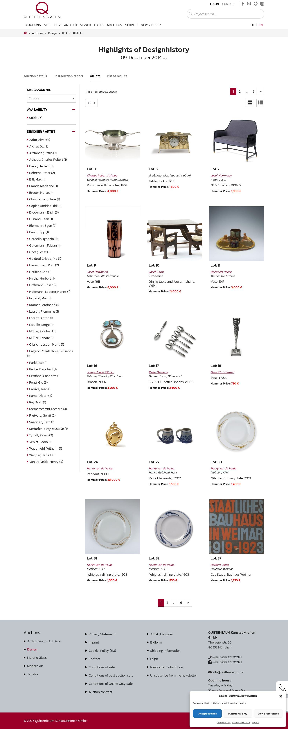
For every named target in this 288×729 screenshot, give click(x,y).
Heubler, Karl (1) (40, 271)
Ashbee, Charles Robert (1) (48, 159)
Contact (228, 4)
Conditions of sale (102, 667)
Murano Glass (37, 657)
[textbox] (51, 98)
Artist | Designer (77, 24)
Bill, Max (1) (37, 179)
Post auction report (68, 75)
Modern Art (35, 665)
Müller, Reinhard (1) (43, 331)
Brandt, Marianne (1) (43, 185)
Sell (47, 24)
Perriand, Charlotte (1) (44, 375)
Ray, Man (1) (37, 402)
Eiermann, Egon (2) (43, 225)
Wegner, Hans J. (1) (42, 455)
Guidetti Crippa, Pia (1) (45, 258)
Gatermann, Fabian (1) (45, 245)
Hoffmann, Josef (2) (43, 285)
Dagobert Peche (221, 271)
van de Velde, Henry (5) (46, 461)
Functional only (237, 713)
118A (64, 33)
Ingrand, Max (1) (40, 298)
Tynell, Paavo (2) (41, 435)
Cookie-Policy (224, 722)
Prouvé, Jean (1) (40, 389)
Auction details (35, 75)
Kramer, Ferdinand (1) (44, 304)
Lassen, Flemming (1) (44, 311)
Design (32, 649)
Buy (57, 24)
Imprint (255, 722)
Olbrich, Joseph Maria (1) (46, 344)
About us (114, 24)
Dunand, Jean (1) (41, 218)
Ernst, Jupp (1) (39, 232)
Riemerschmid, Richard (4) (48, 408)
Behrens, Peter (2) (42, 172)
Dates (98, 24)
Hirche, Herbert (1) (42, 278)
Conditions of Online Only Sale (111, 683)
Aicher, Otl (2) (38, 146)
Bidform (156, 642)
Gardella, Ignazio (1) (43, 238)
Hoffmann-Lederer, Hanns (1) (49, 291)
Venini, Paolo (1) (40, 441)
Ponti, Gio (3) (38, 382)
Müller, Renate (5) (42, 337)
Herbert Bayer (220, 564)
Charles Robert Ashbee (102, 175)
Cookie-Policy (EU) (102, 650)
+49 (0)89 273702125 (225, 657)
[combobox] (51, 98)
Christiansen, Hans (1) (44, 199)
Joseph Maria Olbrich (100, 372)
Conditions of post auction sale (111, 675)
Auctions (33, 24)
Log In (214, 4)
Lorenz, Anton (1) (41, 318)
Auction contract (100, 691)
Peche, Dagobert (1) (43, 369)
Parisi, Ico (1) (37, 362)
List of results (117, 75)
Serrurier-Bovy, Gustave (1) (48, 428)
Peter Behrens (158, 372)
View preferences (268, 713)
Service (131, 24)
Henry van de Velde (99, 468)
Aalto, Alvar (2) (39, 139)
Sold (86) (35, 117)
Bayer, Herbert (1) (41, 166)
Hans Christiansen (222, 372)
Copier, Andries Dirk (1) (45, 205)
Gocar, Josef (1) (39, 251)
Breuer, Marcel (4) (42, 192)
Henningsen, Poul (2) (44, 265)
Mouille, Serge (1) (41, 324)
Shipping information (165, 650)
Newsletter (151, 24)
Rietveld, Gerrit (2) (42, 415)
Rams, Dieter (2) (40, 395)
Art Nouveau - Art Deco (44, 641)
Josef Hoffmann (221, 175)
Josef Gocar (156, 271)
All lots (95, 75)
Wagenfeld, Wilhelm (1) (45, 448)
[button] (280, 696)
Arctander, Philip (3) (43, 152)
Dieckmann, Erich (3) (44, 212)
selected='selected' (91, 103)
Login (154, 658)
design (52, 33)
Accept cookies (207, 713)
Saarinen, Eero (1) (41, 422)
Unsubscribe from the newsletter (173, 675)
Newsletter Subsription (166, 667)
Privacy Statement (241, 722)
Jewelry (32, 674)
